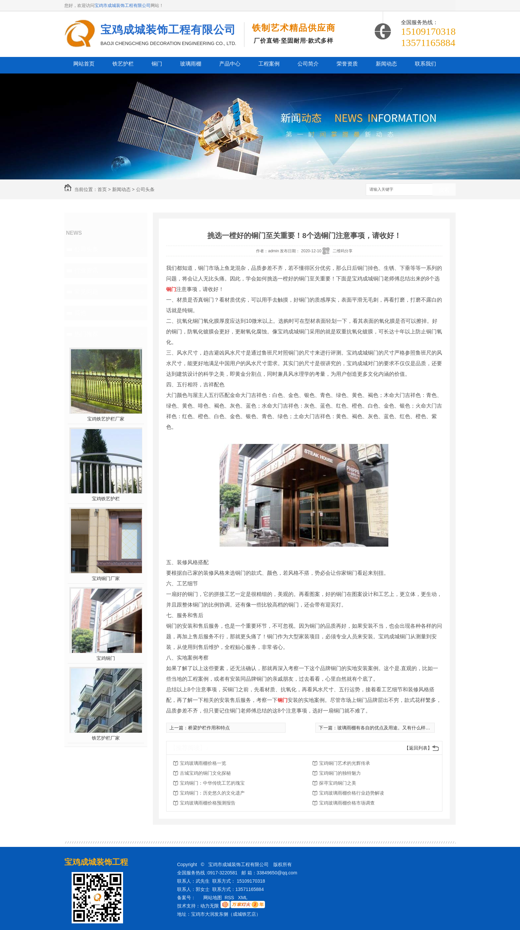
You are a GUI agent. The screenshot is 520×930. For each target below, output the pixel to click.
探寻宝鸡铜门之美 (337, 783)
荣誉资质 (347, 64)
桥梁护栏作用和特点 (209, 727)
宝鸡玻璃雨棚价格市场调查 (347, 803)
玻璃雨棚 (190, 64)
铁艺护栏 (123, 64)
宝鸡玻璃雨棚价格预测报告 (207, 803)
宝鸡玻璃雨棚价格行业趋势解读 (351, 793)
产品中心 (229, 64)
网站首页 (84, 64)
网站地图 (212, 897)
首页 (102, 189)
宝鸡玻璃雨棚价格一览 (203, 763)
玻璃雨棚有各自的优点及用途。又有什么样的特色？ (390, 727)
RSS (230, 897)
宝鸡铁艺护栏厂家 (105, 418)
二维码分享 (343, 251)
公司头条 (145, 189)
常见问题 (86, 291)
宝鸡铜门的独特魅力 (340, 773)
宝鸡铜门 (106, 658)
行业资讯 (86, 270)
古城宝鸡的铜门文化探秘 (205, 773)
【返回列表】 (418, 748)
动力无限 (209, 905)
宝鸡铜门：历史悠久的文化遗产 (212, 793)
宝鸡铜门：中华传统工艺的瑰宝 (212, 783)
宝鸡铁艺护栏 (106, 498)
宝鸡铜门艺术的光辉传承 (344, 763)
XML (243, 897)
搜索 (444, 190)
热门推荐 (86, 334)
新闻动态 (386, 64)
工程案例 (269, 64)
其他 (80, 313)
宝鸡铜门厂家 (106, 578)
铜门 (157, 64)
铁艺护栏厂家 (106, 738)
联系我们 (425, 64)
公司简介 (308, 64)
